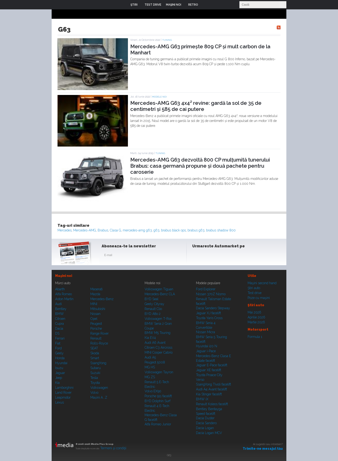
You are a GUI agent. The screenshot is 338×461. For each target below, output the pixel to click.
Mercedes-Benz (102, 299)
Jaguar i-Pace (206, 351)
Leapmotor (63, 397)
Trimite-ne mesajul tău (263, 448)
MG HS (150, 367)
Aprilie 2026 (256, 317)
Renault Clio (153, 309)
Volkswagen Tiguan (159, 289)
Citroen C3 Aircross (158, 347)
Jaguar (60, 373)
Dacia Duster (205, 418)
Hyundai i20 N (206, 346)
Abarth (60, 289)
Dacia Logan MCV (209, 433)
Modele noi (159, 96)
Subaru (95, 368)
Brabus (103, 230)
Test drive (254, 293)
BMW (59, 314)
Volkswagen (99, 387)
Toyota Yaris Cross (209, 318)
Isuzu (59, 368)
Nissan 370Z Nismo (211, 294)
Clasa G (115, 230)
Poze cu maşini (259, 298)
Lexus (59, 402)
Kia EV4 (150, 338)
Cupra (59, 323)
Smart (94, 358)
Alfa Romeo (63, 294)
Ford (58, 348)
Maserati (96, 289)
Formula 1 (255, 337)
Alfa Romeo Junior (158, 424)
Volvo (94, 392)
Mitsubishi (97, 309)
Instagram (208, 256)
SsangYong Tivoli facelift (213, 384)
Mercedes (65, 230)
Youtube (220, 256)
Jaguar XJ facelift (208, 313)
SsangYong (98, 363)
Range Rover (99, 333)
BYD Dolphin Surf (157, 401)
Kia (57, 383)
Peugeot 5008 (155, 362)
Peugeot (96, 323)
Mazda (95, 294)
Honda (60, 358)
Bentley (60, 309)
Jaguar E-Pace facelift (211, 365)
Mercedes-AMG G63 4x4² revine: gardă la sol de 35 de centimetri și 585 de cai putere (195, 106)
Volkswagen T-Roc (158, 319)
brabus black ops (173, 230)
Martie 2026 (256, 322)
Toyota (95, 383)
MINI (93, 304)
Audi (58, 304)
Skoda (94, 353)
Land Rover (63, 392)
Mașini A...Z (98, 397)
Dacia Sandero (206, 423)
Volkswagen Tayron (159, 372)
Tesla (94, 378)
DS (57, 333)
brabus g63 (196, 230)
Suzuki (95, 373)
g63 (156, 230)
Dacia (59, 328)
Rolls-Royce (99, 343)
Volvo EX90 (153, 391)
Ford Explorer (205, 289)
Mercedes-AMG (84, 230)
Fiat (57, 343)
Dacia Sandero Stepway (213, 308)
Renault (95, 338)
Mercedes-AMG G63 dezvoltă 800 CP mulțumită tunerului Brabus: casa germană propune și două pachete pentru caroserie (200, 166)
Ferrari (60, 338)
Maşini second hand (262, 283)
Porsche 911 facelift (158, 396)
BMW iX (202, 399)
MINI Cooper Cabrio (159, 352)
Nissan (95, 314)
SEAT (94, 348)
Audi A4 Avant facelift (211, 389)
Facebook (197, 256)
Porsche (96, 328)
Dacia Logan (205, 428)
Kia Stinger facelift (209, 394)
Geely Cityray (154, 304)
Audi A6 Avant (155, 342)
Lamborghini (64, 387)
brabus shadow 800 (221, 230)
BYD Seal (151, 299)
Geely (59, 353)
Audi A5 (150, 357)
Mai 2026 (254, 312)
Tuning (167, 40)
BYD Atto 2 (153, 314)
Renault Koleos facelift (212, 404)
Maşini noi (63, 276)
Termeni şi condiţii (113, 448)
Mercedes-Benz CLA (160, 294)
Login (205, 4)
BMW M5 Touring (157, 333)
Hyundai (61, 363)
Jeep (58, 378)
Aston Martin (64, 299)
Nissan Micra (205, 332)
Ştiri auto (254, 288)
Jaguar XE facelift (208, 370)
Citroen (60, 319)
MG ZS (150, 377)
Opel (93, 319)
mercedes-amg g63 (137, 230)
